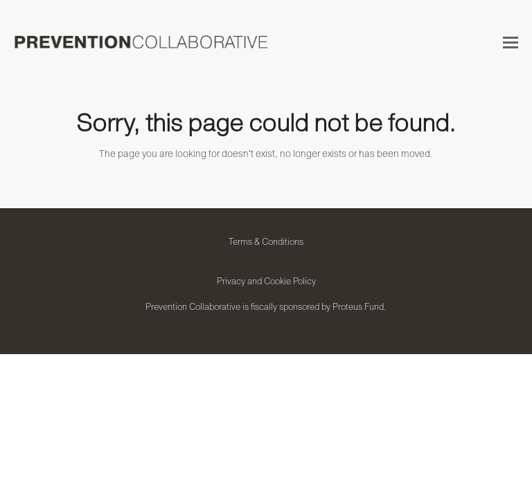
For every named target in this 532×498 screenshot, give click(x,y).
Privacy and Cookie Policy (266, 280)
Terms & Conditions (266, 241)
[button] (510, 42)
